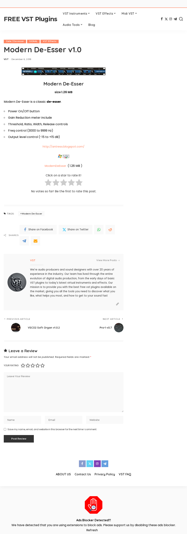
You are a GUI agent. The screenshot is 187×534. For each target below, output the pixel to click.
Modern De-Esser (32, 213)
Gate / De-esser (15, 41)
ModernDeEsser (55, 166)
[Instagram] (170, 19)
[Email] (35, 241)
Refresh (92, 531)
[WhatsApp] (99, 229)
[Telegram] (175, 19)
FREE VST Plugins (30, 19)
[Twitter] (166, 19)
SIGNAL (34, 41)
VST (6, 59)
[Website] (117, 304)
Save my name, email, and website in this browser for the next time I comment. (52, 430)
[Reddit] (110, 229)
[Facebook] (161, 19)
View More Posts (108, 260)
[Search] (181, 19)
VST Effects (50, 41)
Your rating (11, 365)
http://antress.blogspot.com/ (64, 147)
